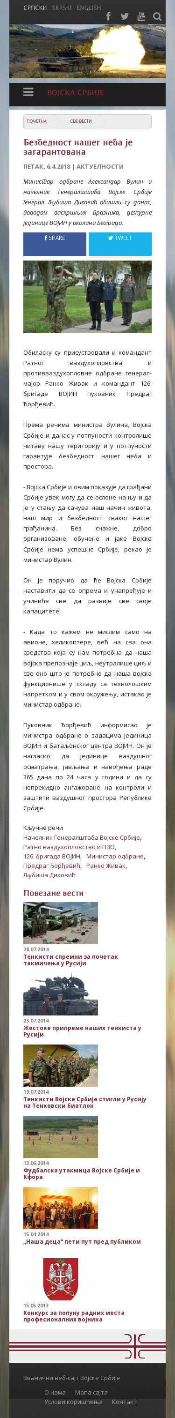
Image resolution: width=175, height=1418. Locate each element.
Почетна (37, 121)
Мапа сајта (91, 1392)
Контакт (124, 1401)
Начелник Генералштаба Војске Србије (81, 837)
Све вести (81, 121)
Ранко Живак (106, 865)
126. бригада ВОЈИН (51, 856)
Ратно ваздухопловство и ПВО (69, 847)
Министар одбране (115, 856)
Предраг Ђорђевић (51, 865)
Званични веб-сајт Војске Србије (71, 1377)
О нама (55, 1392)
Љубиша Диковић (49, 875)
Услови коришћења (73, 1401)
